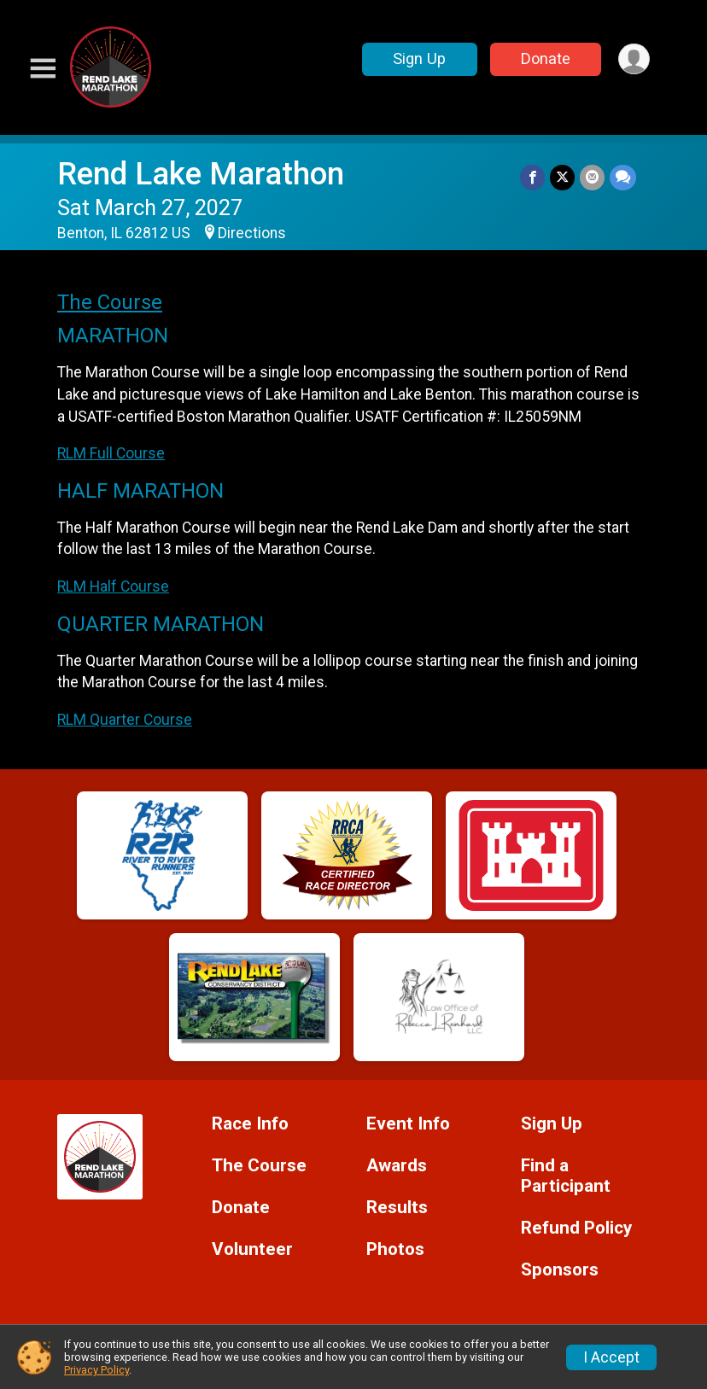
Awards (396, 1166)
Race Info (250, 1124)
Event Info (408, 1124)
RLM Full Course (111, 453)
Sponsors (560, 1270)
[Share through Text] (623, 177)
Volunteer (252, 1249)
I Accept (611, 1357)
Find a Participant (566, 1176)
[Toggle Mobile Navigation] (43, 68)
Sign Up (419, 58)
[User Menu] (634, 59)
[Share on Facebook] (532, 177)
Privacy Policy (96, 1369)
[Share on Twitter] (562, 177)
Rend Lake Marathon (200, 173)
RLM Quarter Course (124, 719)
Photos (395, 1249)
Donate (545, 58)
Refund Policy (576, 1228)
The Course (109, 302)
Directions (252, 233)
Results (397, 1207)
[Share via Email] (592, 177)
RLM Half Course (113, 586)
